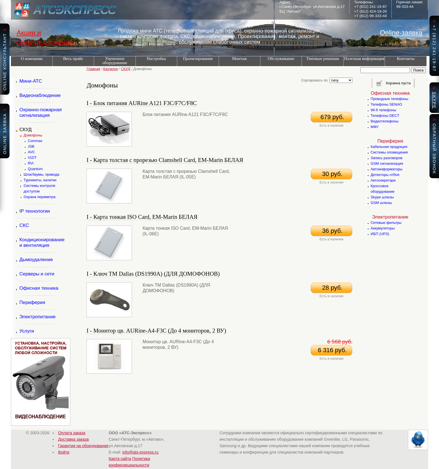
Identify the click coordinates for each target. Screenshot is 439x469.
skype (434, 100)
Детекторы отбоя (385, 175)
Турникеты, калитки (40, 180)
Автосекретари (383, 180)
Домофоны (33, 135)
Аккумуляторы (383, 228)
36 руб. (331, 230)
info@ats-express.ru (140, 452)
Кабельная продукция (389, 147)
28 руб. (331, 287)
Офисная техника (38, 288)
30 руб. (331, 173)
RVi (30, 163)
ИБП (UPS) (380, 234)
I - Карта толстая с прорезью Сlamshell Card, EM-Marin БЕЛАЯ (165, 160)
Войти (63, 452)
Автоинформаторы (386, 169)
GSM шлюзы (381, 203)
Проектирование (198, 58)
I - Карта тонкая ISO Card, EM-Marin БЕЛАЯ (142, 216)
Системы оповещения (389, 152)
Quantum (35, 169)
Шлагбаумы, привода (41, 174)
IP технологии (34, 211)
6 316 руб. (331, 350)
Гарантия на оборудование (83, 446)
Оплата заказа (71, 433)
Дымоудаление (36, 259)
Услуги (26, 331)
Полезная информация (364, 58)
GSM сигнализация (387, 163)
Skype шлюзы (382, 197)
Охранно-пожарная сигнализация (40, 112)
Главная (93, 69)
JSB (31, 146)
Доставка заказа (73, 439)
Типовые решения (322, 58)
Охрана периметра (39, 197)
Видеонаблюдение (40, 95)
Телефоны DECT (385, 115)
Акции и (29, 32)
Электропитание (37, 316)
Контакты (406, 58)
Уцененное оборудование (114, 60)
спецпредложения (45, 42)
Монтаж (239, 58)
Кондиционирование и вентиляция (41, 242)
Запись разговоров (387, 158)
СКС (24, 225)
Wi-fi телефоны (383, 110)
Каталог (110, 69)
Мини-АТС (30, 81)
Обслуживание (281, 58)
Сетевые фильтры (386, 222)
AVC (31, 152)
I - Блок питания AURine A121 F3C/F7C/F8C (142, 103)
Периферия (32, 302)
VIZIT (32, 157)
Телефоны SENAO (386, 104)
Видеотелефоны (385, 121)
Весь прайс (73, 58)
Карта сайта (120, 458)
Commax (35, 141)
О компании (32, 58)
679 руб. (331, 116)
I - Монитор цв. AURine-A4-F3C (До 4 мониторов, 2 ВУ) (156, 330)
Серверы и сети (36, 274)
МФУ (375, 127)
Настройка (156, 58)
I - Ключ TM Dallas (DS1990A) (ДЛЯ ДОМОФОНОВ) (153, 273)
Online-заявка (401, 32)
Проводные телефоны (389, 99)
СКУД (125, 69)
